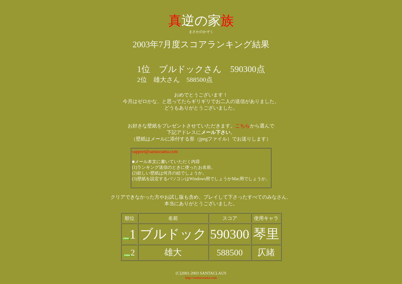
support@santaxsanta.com (155, 151)
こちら (242, 126)
